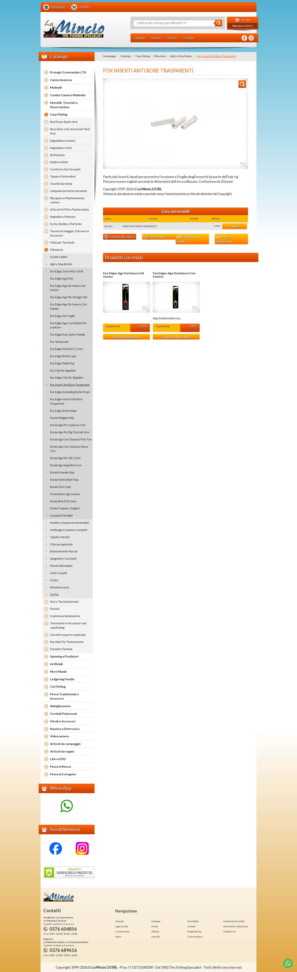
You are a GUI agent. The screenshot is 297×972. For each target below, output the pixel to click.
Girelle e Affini (58, 257)
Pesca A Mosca (60, 766)
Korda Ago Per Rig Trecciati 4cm (69, 432)
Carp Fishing (142, 56)
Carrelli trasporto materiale (68, 634)
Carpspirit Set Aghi (61, 515)
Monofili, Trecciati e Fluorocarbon (64, 105)
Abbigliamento (60, 706)
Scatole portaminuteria (65, 616)
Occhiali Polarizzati (63, 713)
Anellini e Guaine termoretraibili (69, 522)
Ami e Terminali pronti (64, 601)
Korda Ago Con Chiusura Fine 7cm (71, 439)
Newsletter (193, 921)
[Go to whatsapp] (288, 963)
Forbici (54, 580)
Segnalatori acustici (62, 140)
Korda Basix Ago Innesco (65, 494)
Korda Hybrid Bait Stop (64, 479)
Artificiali (56, 664)
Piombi (54, 608)
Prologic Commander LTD (68, 72)
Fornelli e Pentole (61, 649)
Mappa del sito (194, 931)
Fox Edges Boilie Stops (63, 410)
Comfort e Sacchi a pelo (65, 169)
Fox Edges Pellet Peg (62, 363)
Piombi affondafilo (61, 565)
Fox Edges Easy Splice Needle (67, 334)
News (118, 936)
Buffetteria (57, 155)
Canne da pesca (61, 80)
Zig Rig (54, 594)
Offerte (155, 931)
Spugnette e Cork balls (63, 558)
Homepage (109, 56)
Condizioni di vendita (187, 238)
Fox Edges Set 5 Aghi (62, 316)
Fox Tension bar (59, 341)
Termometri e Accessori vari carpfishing (68, 625)
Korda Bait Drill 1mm (63, 501)
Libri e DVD (58, 759)
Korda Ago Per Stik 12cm (65, 458)
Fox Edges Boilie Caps (63, 356)
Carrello (155, 936)
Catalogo (125, 56)
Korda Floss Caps (60, 486)
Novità (154, 926)
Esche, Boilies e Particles (66, 224)
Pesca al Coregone (63, 774)
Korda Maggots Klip (62, 417)
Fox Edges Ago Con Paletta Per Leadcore (68, 325)
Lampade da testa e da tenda (68, 191)
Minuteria (160, 56)
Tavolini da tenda (61, 183)
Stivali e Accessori (62, 721)
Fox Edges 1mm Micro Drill (66, 271)
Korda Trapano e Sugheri (65, 508)
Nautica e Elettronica (65, 729)
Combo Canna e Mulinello (68, 95)
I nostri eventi (122, 931)
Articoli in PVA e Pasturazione (69, 209)
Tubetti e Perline (60, 537)
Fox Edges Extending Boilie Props (70, 392)
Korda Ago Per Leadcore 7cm (67, 425)
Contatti (191, 926)
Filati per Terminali (62, 242)
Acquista (234, 226)
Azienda (119, 921)
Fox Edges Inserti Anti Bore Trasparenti (66, 401)
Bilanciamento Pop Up (63, 551)
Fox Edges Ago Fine (61, 278)
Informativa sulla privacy (235, 926)
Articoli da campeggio (65, 744)
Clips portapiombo (61, 544)
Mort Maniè (58, 671)
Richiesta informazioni (224, 238)
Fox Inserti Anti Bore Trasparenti (69, 384)
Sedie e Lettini (59, 162)
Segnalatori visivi (61, 147)
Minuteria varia (59, 587)
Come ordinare (155, 236)
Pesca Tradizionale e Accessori (64, 696)
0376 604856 (63, 929)
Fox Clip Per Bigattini (63, 370)
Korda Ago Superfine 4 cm (65, 465)
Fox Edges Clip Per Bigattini (66, 377)
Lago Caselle (121, 926)
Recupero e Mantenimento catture (67, 200)
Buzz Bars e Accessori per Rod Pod (70, 131)
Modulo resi (229, 931)
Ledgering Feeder (62, 679)
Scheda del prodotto (126, 336)
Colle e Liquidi (58, 573)
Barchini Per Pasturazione (67, 641)
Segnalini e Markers (63, 216)
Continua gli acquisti (119, 236)
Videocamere (59, 736)
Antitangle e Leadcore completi (68, 530)
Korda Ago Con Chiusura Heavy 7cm (69, 449)
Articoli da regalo (62, 751)
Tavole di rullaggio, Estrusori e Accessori (69, 233)
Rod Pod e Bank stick (64, 121)
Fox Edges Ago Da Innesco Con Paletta (174, 274)
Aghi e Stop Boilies (181, 56)
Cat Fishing (58, 686)
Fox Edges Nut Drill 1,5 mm (66, 349)
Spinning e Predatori (64, 656)
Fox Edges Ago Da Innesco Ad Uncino (123, 274)
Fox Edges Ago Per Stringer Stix (69, 297)
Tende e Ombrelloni (63, 176)
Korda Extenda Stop (62, 472)
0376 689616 (63, 950)
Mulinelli (56, 87)
